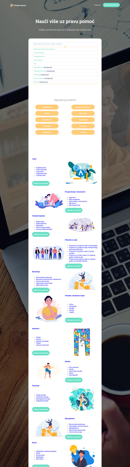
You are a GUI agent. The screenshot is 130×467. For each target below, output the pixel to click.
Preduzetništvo (39, 56)
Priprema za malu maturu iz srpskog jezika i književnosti (82, 250)
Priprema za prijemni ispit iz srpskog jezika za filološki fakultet (82, 254)
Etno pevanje (73, 361)
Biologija (37, 75)
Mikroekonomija (42, 279)
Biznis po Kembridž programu (44, 49)
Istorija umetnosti (42, 339)
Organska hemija (42, 394)
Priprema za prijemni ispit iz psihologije (83, 239)
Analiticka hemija (42, 391)
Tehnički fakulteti (40, 71)
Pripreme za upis (71, 234)
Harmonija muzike (75, 365)
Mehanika (39, 219)
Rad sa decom (39, 78)
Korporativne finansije (65, 108)
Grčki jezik (40, 165)
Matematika (44, 113)
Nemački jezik (65, 113)
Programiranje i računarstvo (75, 186)
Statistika (45, 126)
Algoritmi (72, 191)
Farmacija (35, 379)
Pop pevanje (38, 60)
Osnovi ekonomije (42, 275)
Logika (71, 306)
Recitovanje (40, 449)
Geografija (72, 300)
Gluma (38, 333)
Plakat (38, 337)
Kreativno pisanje (42, 335)
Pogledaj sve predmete (41, 177)
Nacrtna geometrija (43, 221)
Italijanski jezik (41, 167)
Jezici (34, 153)
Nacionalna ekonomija (44, 277)
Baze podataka (74, 193)
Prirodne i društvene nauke (75, 289)
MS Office (39, 453)
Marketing (39, 451)
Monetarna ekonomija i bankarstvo (48, 273)
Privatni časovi (20, 5)
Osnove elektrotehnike (44, 223)
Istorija (71, 304)
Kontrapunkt (73, 369)
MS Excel (72, 197)
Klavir (71, 367)
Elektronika (40, 215)
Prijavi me (97, 5)
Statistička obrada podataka (46, 445)
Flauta (71, 363)
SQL (35, 64)
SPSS (38, 447)
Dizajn (38, 331)
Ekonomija (36, 265)
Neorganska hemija (43, 393)
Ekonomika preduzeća (44, 271)
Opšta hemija (41, 389)
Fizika (71, 298)
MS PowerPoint (74, 199)
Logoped (85, 107)
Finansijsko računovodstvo (78, 420)
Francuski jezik (41, 163)
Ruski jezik (65, 120)
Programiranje (85, 113)
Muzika (36, 82)
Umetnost (35, 322)
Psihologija (44, 120)
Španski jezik (85, 120)
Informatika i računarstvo (78, 195)
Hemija (71, 302)
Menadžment (38, 67)
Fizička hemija (39, 53)
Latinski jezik (41, 169)
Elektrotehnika (41, 217)
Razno (34, 436)
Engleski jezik (44, 107)
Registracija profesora (111, 5)
